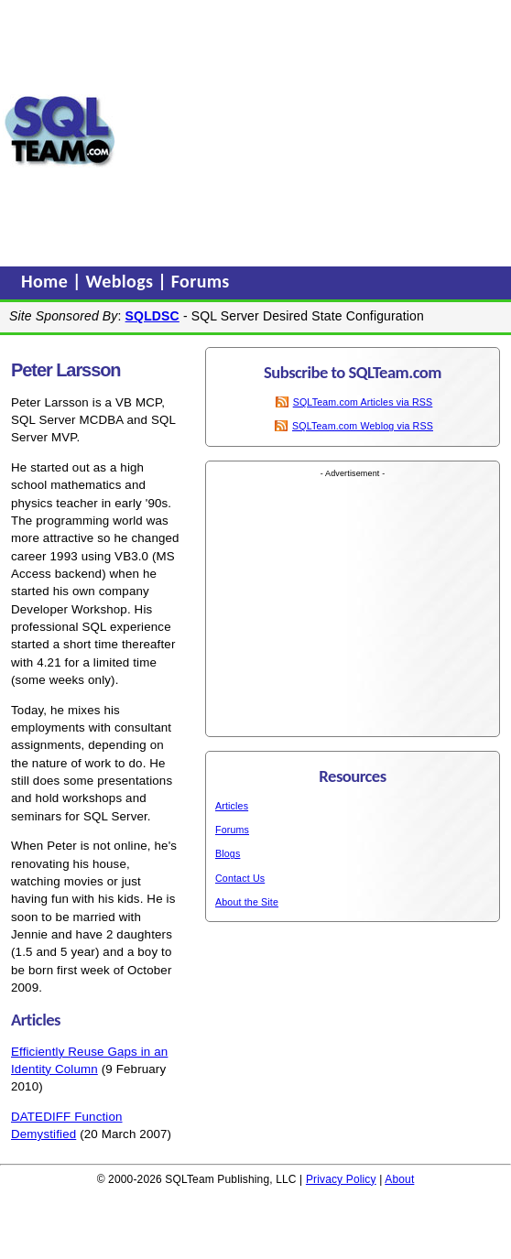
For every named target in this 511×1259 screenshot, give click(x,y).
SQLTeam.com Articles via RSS (363, 401)
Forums (200, 281)
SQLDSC (152, 316)
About (399, 1179)
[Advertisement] (313, 131)
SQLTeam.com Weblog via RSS (362, 425)
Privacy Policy (341, 1179)
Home (46, 281)
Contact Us (240, 878)
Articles (231, 805)
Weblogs (122, 281)
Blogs (227, 853)
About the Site (246, 901)
